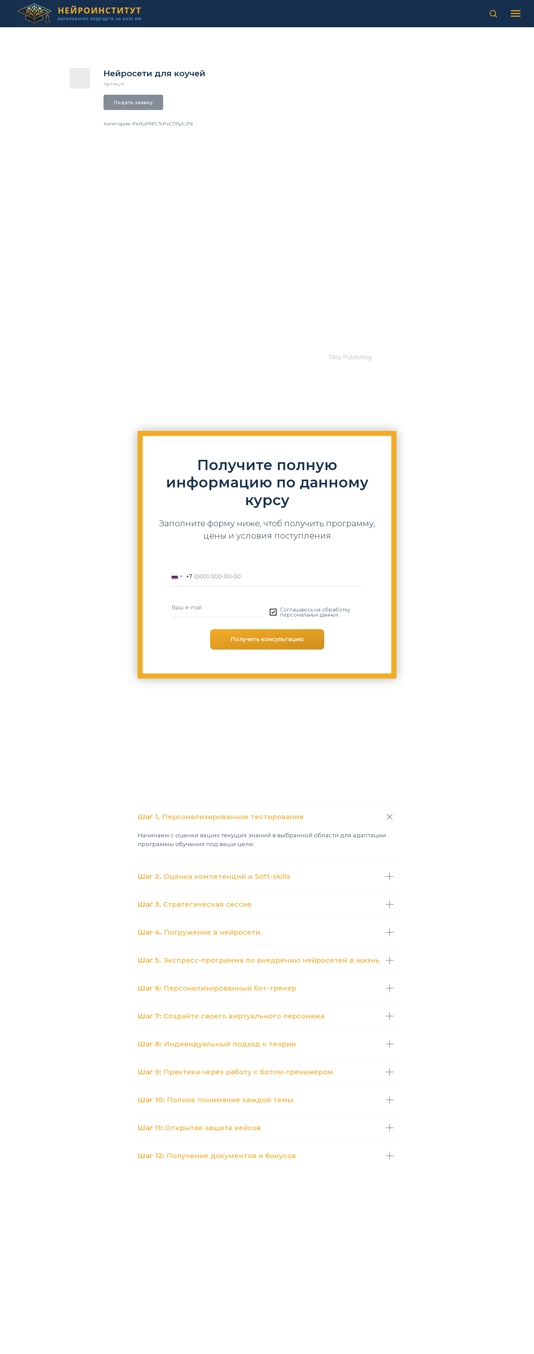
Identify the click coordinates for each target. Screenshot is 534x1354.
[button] (493, 13)
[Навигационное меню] (515, 13)
